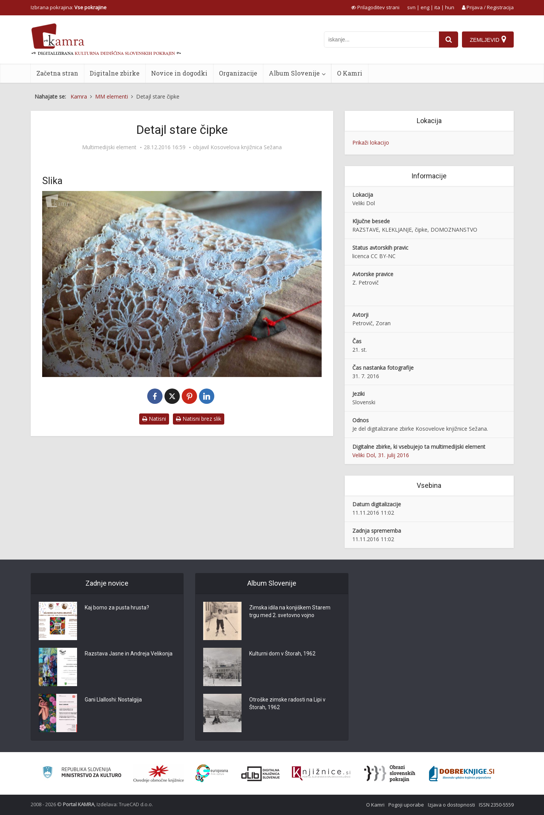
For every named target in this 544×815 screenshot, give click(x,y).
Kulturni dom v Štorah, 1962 (282, 653)
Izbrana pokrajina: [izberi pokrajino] (69, 7)
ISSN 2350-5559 (496, 804)
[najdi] (448, 39)
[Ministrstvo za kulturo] (81, 773)
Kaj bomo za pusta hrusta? (117, 607)
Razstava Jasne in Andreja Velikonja (129, 653)
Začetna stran (57, 73)
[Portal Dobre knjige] (461, 773)
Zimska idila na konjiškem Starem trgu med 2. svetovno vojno (289, 611)
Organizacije (238, 73)
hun (449, 7)
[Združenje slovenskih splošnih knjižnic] (321, 773)
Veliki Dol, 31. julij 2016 (380, 455)
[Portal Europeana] (212, 773)
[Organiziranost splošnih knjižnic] (158, 773)
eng (425, 7)
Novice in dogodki (179, 73)
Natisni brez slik (198, 418)
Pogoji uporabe (406, 804)
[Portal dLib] (261, 773)
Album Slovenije (294, 73)
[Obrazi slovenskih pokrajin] (389, 773)
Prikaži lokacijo (370, 142)
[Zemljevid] (487, 39)
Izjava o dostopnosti (451, 804)
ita (437, 7)
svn (411, 7)
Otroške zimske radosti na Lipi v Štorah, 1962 (287, 703)
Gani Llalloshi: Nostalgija (113, 699)
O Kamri (349, 73)
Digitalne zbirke (115, 73)
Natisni (154, 418)
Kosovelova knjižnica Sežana (246, 147)
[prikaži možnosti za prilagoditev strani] (375, 7)
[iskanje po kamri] (381, 39)
